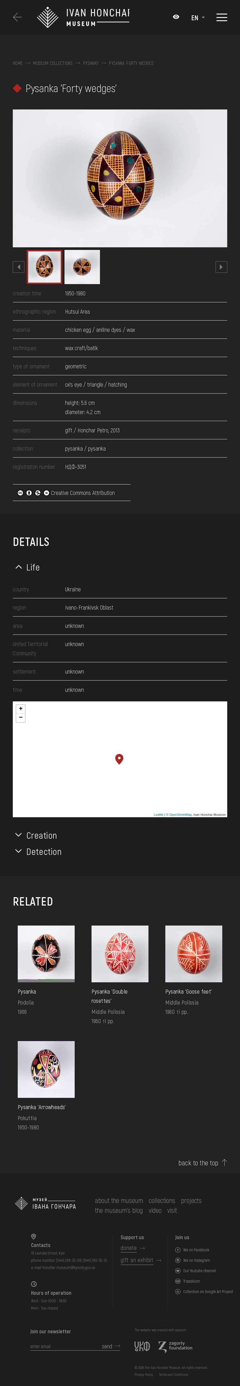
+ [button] (21, 709)
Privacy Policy (144, 1374)
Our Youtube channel (199, 1270)
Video (155, 1210)
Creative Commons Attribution (66, 492)
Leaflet (158, 814)
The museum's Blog (119, 1210)
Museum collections (53, 63)
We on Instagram (196, 1260)
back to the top (198, 1162)
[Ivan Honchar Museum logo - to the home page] (83, 17)
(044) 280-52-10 (95, 1260)
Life (33, 566)
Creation (41, 834)
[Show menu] (221, 17)
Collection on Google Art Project (208, 1291)
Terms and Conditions (173, 1374)
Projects (191, 1200)
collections (162, 1200)
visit (172, 1210)
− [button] (21, 718)
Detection (44, 851)
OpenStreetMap (180, 814)
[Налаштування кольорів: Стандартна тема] (176, 17)
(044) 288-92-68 (68, 1260)
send (107, 1346)
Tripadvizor (191, 1281)
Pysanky (90, 63)
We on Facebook (196, 1249)
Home (18, 63)
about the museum (119, 1200)
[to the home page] (45, 1205)
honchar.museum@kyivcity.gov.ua (68, 1267)
